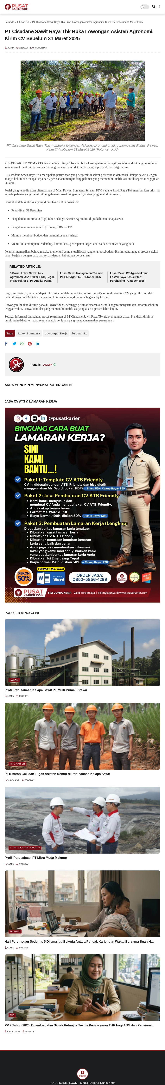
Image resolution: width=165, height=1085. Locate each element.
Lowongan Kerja (56, 333)
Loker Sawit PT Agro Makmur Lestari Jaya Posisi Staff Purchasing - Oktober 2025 (129, 277)
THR (12, 1015)
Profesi (15, 931)
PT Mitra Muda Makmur (25, 847)
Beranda (9, 22)
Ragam (14, 680)
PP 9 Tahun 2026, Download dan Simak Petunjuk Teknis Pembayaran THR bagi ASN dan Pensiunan (79, 1025)
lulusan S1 (23, 22)
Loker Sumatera (29, 333)
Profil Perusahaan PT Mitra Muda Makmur (36, 858)
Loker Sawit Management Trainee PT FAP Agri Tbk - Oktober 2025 (81, 275)
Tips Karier (17, 764)
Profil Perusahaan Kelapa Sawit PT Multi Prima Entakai (46, 690)
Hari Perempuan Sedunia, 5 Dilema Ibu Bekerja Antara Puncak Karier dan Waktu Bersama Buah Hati (80, 941)
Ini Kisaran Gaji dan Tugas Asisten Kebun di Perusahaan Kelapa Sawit (57, 774)
